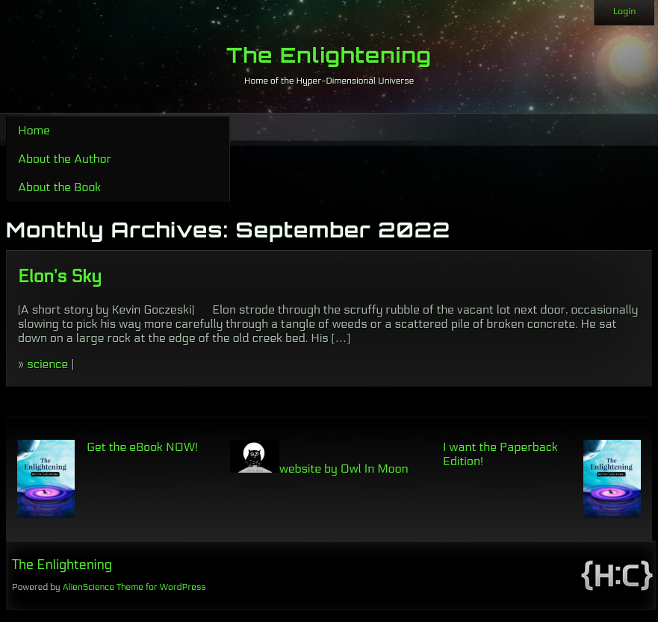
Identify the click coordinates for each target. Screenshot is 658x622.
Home (34, 130)
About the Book (59, 187)
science (47, 364)
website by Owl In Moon (319, 468)
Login (624, 11)
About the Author (64, 159)
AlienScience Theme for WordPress (133, 587)
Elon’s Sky (59, 276)
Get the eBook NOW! (142, 447)
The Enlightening (329, 55)
